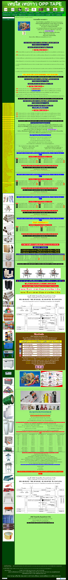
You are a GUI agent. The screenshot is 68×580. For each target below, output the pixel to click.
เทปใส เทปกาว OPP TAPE (19, 17)
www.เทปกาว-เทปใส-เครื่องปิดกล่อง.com (43, 138)
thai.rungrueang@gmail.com (49, 143)
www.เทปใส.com (33, 138)
